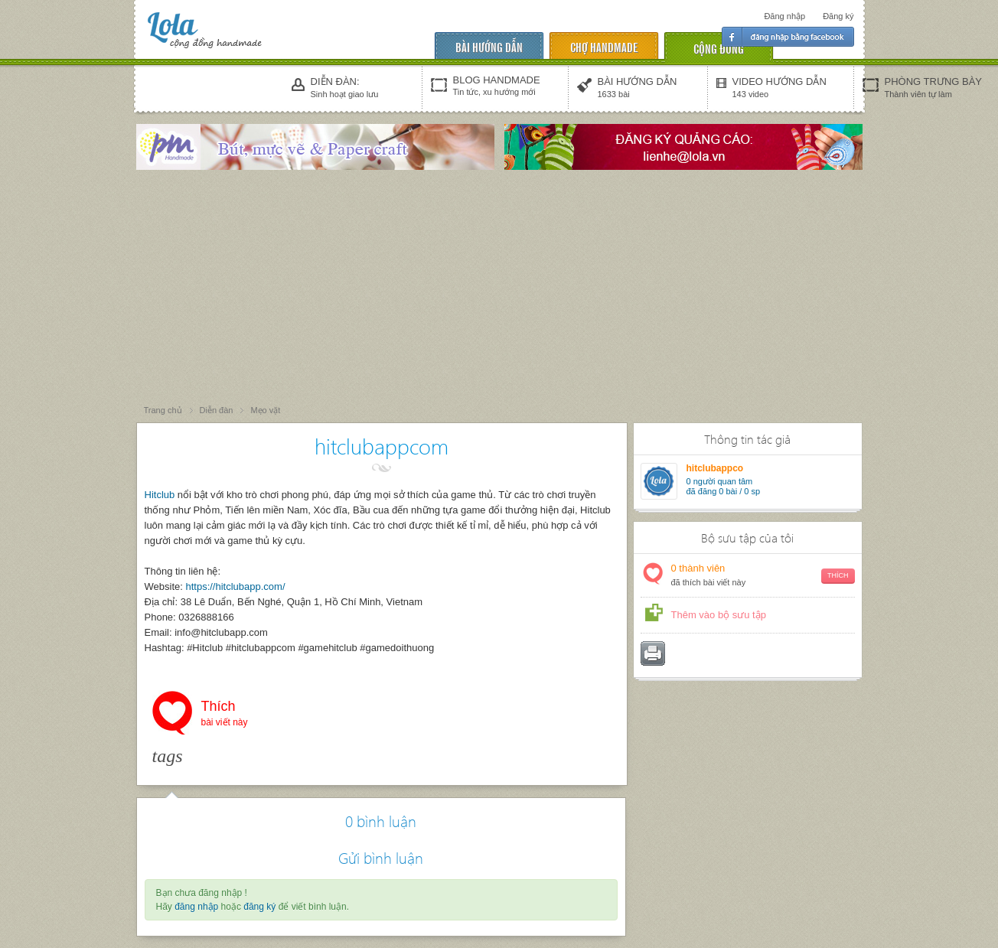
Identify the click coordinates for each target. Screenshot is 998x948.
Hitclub (160, 494)
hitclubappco (715, 468)
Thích (224, 715)
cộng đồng (718, 48)
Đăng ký (838, 16)
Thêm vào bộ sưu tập (718, 615)
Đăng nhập (784, 16)
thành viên (763, 575)
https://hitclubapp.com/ (235, 586)
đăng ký (259, 906)
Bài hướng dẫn (489, 46)
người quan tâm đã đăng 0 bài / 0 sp (724, 486)
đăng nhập (196, 906)
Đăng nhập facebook (788, 37)
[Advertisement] (499, 288)
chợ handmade (604, 46)
